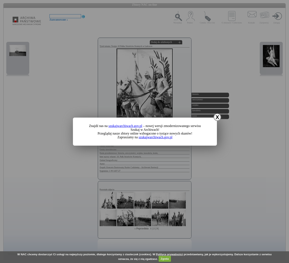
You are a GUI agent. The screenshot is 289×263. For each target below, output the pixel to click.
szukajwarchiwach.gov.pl (125, 126)
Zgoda (165, 258)
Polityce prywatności (169, 254)
